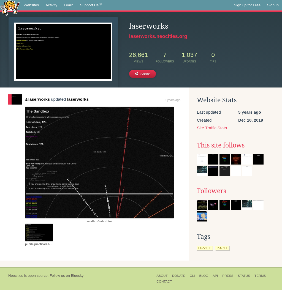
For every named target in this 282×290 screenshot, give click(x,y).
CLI (192, 276)
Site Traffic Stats (212, 127)
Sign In (273, 5)
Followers (211, 191)
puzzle (222, 248)
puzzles (204, 248)
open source (38, 275)
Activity (51, 5)
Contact (164, 281)
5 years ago (172, 100)
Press (227, 276)
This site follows (221, 145)
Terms (260, 276)
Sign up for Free (247, 5)
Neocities (15, 275)
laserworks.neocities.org (158, 36)
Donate (178, 276)
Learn (69, 5)
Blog (203, 276)
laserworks (37, 99)
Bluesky (77, 275)
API (215, 276)
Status (244, 276)
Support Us (91, 5)
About (162, 276)
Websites (31, 5)
